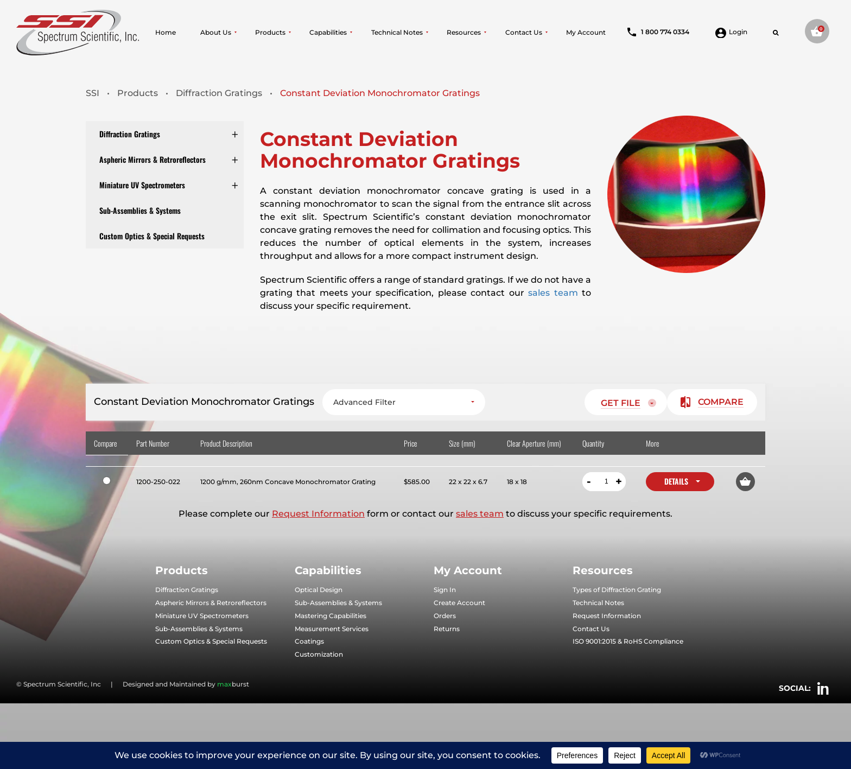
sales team (552, 293)
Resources (464, 32)
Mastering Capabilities (330, 616)
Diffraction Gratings (129, 133)
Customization (319, 655)
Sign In (445, 590)
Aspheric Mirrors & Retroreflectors (152, 159)
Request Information (318, 514)
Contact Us (523, 32)
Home (165, 32)
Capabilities (328, 32)
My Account (586, 32)
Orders (445, 616)
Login (731, 32)
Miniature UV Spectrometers (142, 184)
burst (233, 684)
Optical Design (318, 590)
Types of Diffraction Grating (617, 590)
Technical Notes (397, 32)
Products (270, 32)
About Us (215, 32)
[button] (745, 481)
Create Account (459, 603)
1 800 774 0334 (658, 32)
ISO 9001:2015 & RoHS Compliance (628, 642)
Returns (447, 629)
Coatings (309, 642)
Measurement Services (332, 629)
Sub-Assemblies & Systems (140, 210)
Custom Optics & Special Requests (152, 235)
